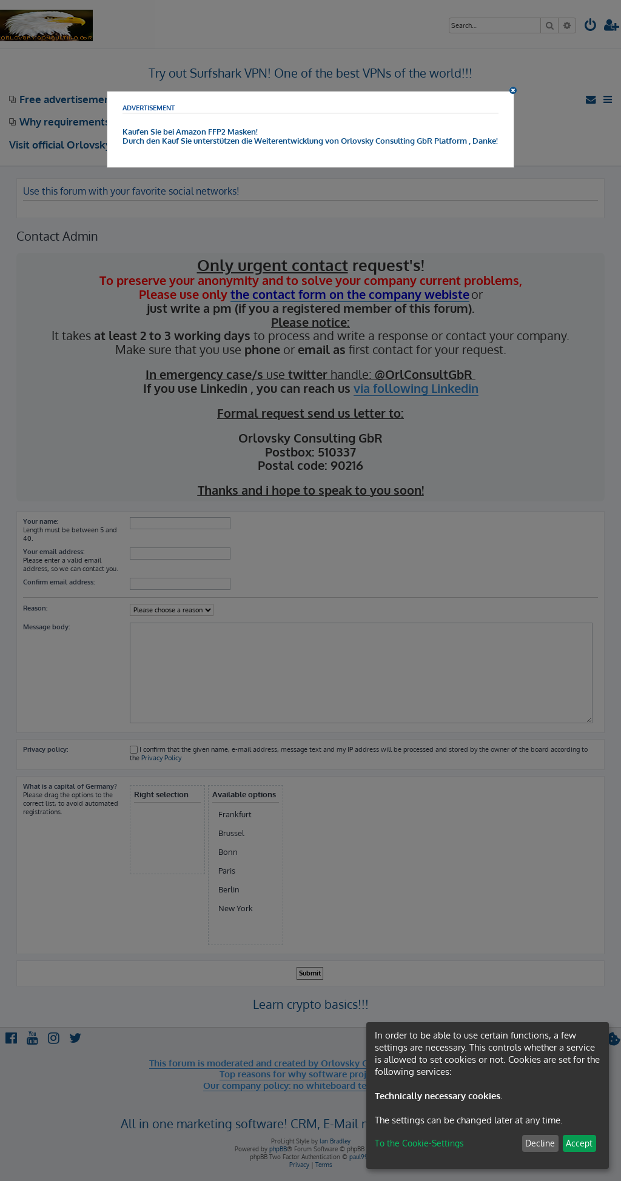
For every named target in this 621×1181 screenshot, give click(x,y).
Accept (579, 1143)
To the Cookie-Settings (419, 1143)
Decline (540, 1143)
